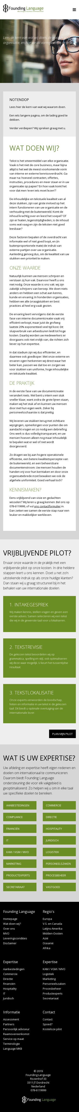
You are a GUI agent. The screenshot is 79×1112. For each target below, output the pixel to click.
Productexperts (18, 875)
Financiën (12, 829)
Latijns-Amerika (52, 928)
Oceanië (48, 943)
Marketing (13, 864)
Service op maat (13, 1039)
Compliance (14, 817)
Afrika (46, 948)
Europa (47, 919)
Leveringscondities (15, 938)
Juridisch (52, 840)
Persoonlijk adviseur (16, 1029)
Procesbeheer (56, 875)
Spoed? (47, 1024)
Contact (47, 1019)
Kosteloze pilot (52, 1029)
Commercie (53, 805)
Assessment (11, 1019)
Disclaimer (9, 943)
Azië (45, 938)
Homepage (10, 919)
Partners (8, 1024)
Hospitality (54, 829)
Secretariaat (15, 887)
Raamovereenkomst (16, 1034)
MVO (6, 933)
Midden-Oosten (53, 933)
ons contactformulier (47, 506)
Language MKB (12, 1048)
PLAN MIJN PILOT (62, 734)
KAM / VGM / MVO (17, 852)
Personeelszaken (58, 864)
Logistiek (52, 852)
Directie (51, 817)
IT (7, 840)
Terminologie (11, 1043)
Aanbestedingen (17, 805)
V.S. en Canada (52, 923)
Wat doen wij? (12, 923)
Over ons (9, 928)
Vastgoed (53, 887)
